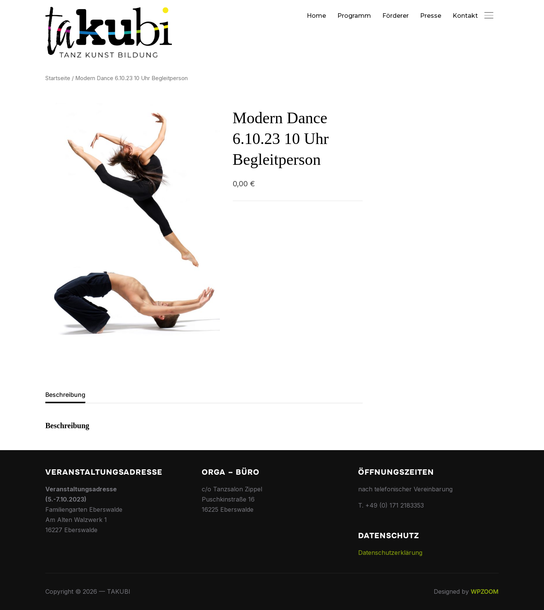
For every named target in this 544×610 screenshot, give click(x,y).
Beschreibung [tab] (65, 394)
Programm (354, 15)
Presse (430, 15)
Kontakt (465, 15)
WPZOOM (485, 591)
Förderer (395, 15)
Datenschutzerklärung (390, 552)
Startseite (57, 78)
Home (316, 15)
